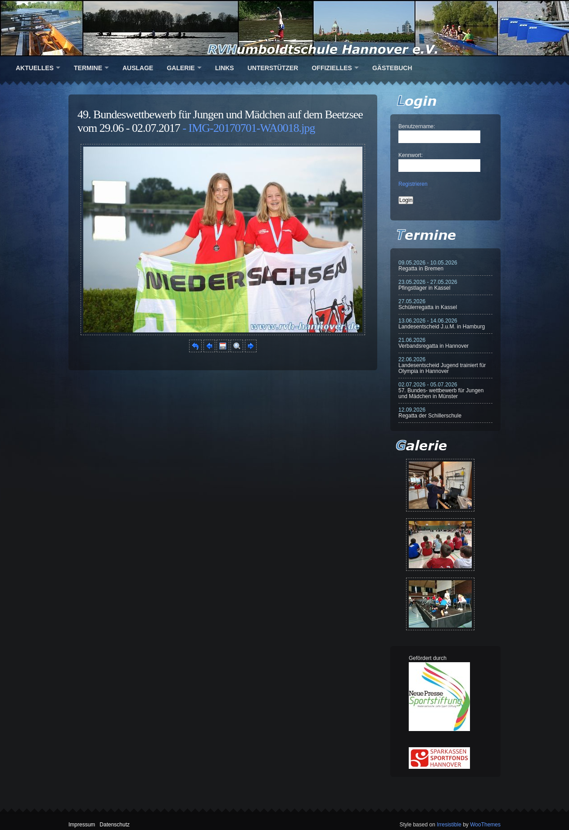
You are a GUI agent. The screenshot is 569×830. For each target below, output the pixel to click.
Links (224, 68)
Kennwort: (410, 155)
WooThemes (485, 824)
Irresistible (449, 824)
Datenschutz (114, 824)
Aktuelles (35, 68)
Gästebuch (392, 68)
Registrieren (413, 184)
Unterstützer (273, 68)
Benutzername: (416, 126)
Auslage (137, 68)
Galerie (180, 68)
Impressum (81, 824)
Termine (88, 68)
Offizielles (332, 68)
